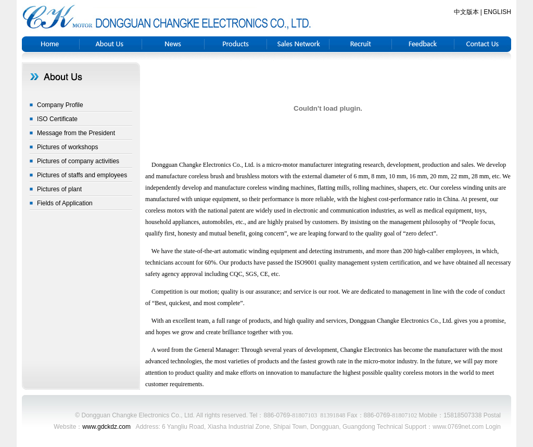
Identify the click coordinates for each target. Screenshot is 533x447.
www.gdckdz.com (106, 426)
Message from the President (76, 133)
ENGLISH (497, 12)
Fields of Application (65, 203)
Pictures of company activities (78, 161)
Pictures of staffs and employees (82, 175)
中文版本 (466, 12)
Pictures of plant (59, 189)
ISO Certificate (57, 119)
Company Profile (60, 105)
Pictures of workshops (67, 147)
